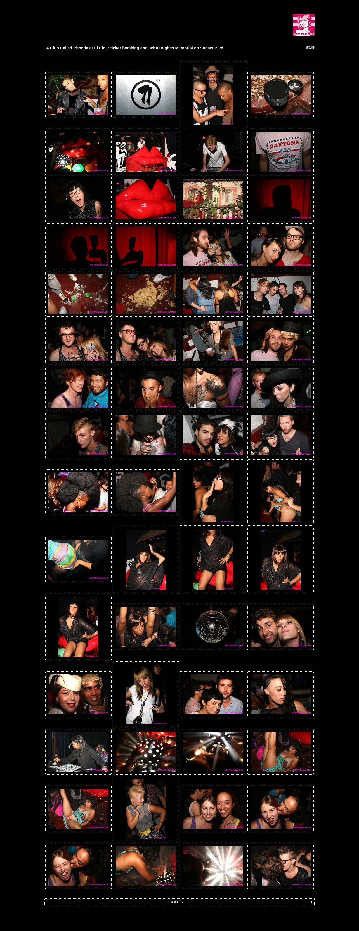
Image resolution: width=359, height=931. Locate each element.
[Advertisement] (109, 17)
